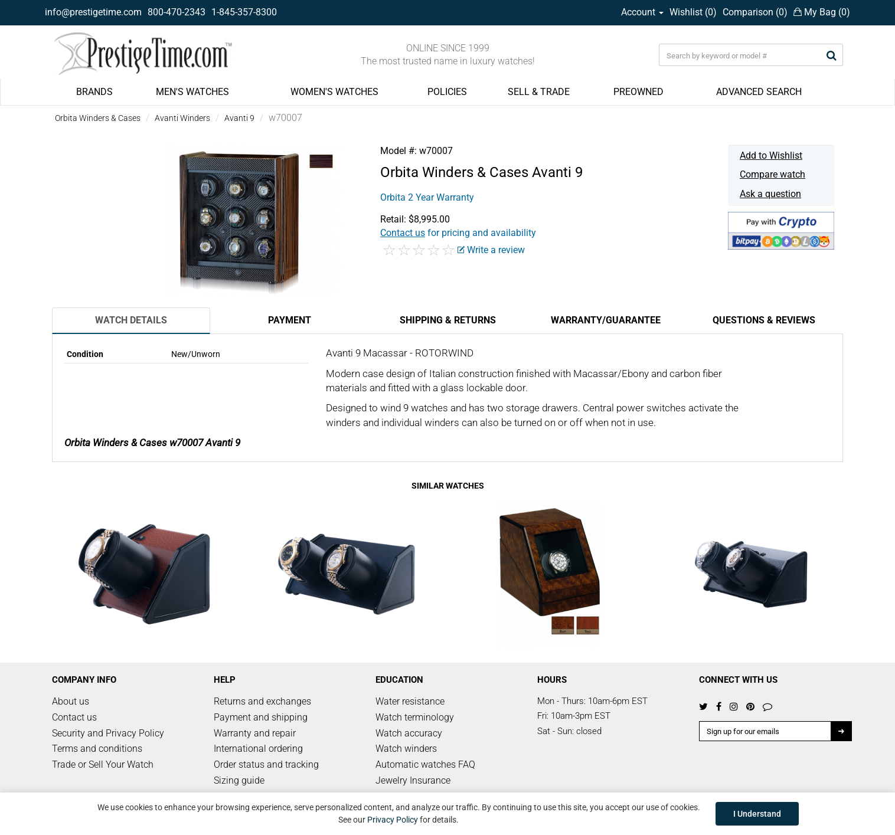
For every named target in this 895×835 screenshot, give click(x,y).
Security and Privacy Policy (108, 733)
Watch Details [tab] (131, 320)
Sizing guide (239, 780)
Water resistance (410, 701)
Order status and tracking (266, 764)
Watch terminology (414, 717)
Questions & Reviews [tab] (764, 320)
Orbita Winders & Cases (98, 118)
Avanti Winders (182, 118)
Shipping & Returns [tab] (448, 320)
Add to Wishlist (771, 155)
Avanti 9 (239, 118)
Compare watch (772, 174)
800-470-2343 (176, 12)
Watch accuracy (408, 733)
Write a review (491, 250)
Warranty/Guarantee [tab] (606, 320)
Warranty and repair (255, 733)
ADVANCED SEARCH (759, 91)
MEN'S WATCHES (192, 91)
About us (70, 701)
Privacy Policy (392, 819)
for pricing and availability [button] (458, 232)
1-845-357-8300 (244, 12)
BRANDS (94, 91)
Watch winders (406, 748)
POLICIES (447, 91)
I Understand (757, 813)
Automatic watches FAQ (425, 764)
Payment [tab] (289, 320)
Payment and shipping (261, 717)
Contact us (74, 717)
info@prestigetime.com (93, 12)
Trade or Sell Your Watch (102, 764)
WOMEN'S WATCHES (334, 91)
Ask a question (770, 193)
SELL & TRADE (539, 91)
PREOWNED (638, 91)
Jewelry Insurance (412, 780)
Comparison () (755, 12)
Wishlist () (693, 12)
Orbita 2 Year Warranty (427, 197)
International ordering (258, 748)
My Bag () (821, 12)
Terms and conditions (97, 748)
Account (642, 12)
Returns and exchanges (262, 701)
